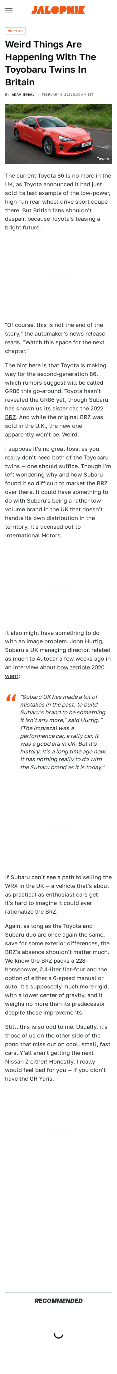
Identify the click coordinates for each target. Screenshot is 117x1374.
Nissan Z (17, 1061)
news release (87, 333)
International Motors (33, 535)
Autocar (47, 658)
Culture (15, 31)
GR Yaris (41, 1078)
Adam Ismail (23, 94)
